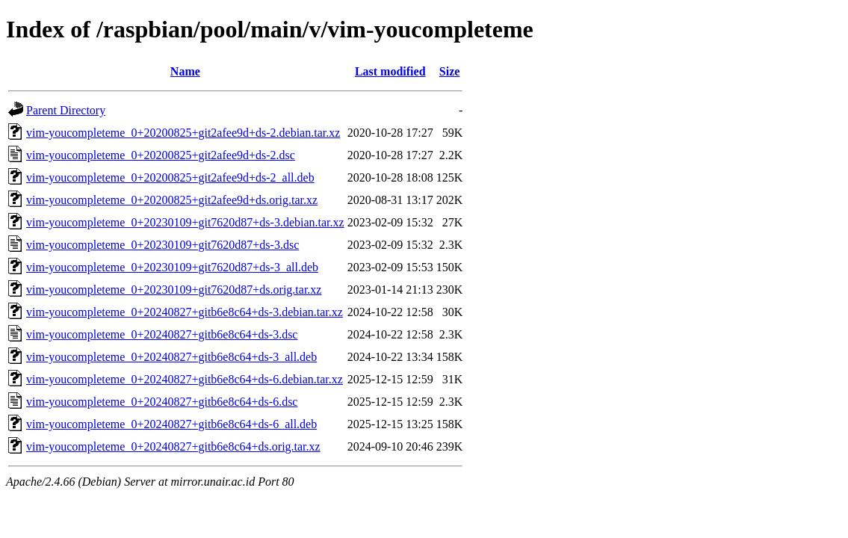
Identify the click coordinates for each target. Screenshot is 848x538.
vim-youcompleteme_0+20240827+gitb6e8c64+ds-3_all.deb (171, 356)
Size (449, 71)
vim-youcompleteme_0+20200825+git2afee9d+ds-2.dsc (160, 155)
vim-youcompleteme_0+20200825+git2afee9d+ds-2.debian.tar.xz (183, 132)
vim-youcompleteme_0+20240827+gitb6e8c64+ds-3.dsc (161, 334)
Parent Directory (65, 110)
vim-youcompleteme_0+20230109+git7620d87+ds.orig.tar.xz (173, 289)
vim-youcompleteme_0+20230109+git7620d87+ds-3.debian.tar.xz (185, 222)
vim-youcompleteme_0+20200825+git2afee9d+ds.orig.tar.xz (172, 200)
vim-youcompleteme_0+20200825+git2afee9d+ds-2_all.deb (170, 177)
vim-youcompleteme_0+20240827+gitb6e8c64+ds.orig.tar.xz (173, 446)
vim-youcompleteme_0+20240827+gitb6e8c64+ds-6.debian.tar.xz (184, 379)
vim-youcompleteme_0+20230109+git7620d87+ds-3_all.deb (172, 267)
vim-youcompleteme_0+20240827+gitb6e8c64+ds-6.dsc (161, 401)
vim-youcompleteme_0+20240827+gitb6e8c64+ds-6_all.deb (171, 424)
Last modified (390, 71)
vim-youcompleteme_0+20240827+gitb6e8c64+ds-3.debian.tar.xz (184, 312)
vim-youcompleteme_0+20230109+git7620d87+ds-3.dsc (162, 244)
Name (185, 71)
